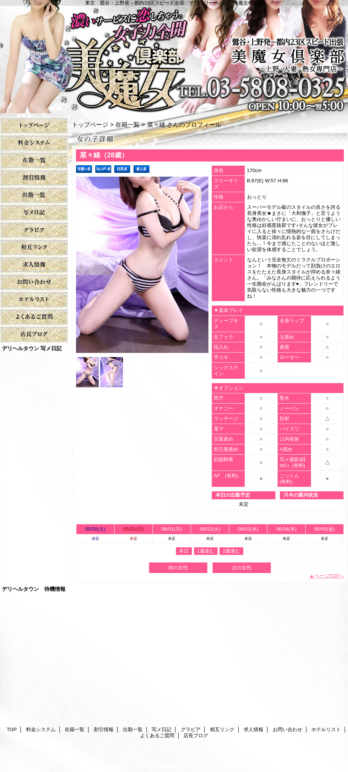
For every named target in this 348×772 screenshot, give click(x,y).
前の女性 (178, 567)
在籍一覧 (34, 160)
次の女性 (242, 567)
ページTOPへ (329, 576)
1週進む (205, 551)
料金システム (34, 143)
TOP (34, 125)
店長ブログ (34, 334)
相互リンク (34, 247)
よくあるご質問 (34, 317)
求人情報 (34, 264)
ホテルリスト (34, 299)
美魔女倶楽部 (174, 56)
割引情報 (34, 177)
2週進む (231, 551)
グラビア (34, 230)
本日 (184, 551)
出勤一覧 (34, 195)
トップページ (90, 124)
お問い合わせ (34, 282)
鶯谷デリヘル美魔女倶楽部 (166, 765)
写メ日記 (34, 212)
